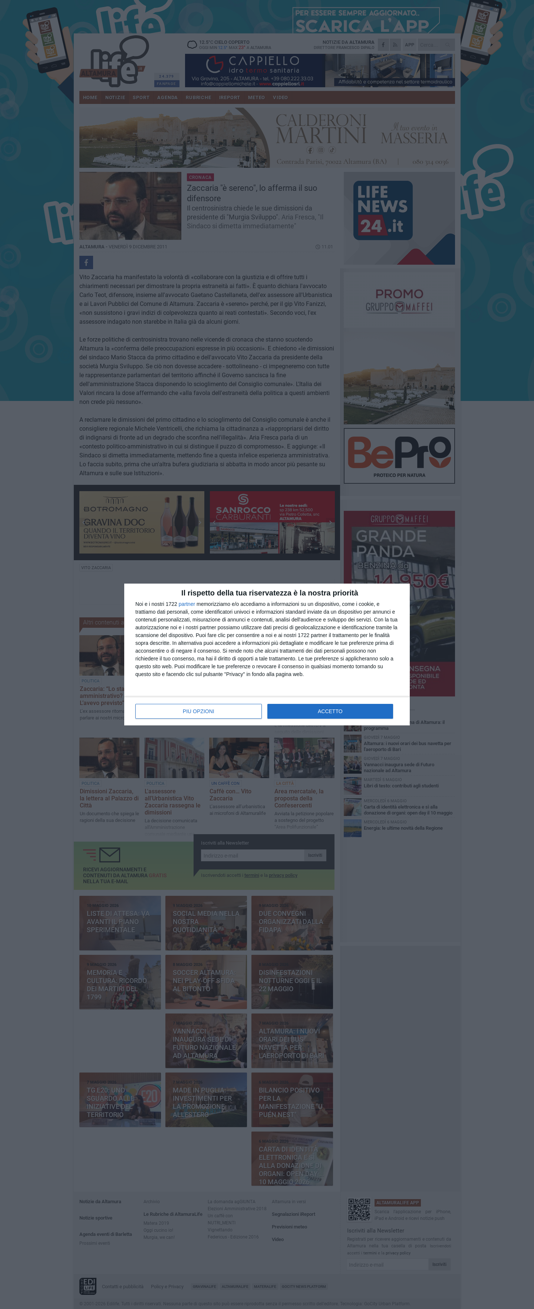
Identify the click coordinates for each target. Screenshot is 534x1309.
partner (187, 604)
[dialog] (267, 654)
